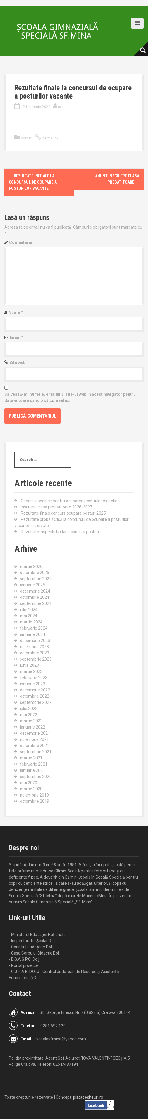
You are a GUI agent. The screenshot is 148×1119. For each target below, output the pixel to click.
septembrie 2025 (36, 578)
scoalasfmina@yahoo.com (61, 1039)
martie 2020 (31, 789)
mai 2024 (28, 615)
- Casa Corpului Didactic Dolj (34, 953)
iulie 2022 (29, 708)
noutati (27, 138)
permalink (50, 138)
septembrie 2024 (36, 603)
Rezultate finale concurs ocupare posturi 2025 (63, 513)
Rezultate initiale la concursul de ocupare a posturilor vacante (33, 182)
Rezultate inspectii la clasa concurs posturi (60, 531)
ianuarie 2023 (32, 683)
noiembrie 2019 (34, 795)
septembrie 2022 (36, 702)
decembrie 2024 (35, 591)
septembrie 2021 (36, 751)
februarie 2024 (33, 628)
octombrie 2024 (34, 597)
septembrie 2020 (36, 776)
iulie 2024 (29, 609)
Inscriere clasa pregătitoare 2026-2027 (56, 507)
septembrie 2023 (36, 659)
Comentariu (20, 242)
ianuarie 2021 (32, 770)
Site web (17, 362)
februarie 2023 (33, 677)
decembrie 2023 (35, 640)
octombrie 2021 (34, 745)
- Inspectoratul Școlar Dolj (32, 940)
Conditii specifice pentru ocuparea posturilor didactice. (70, 500)
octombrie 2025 (34, 572)
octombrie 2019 (34, 801)
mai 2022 (28, 714)
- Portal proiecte (23, 965)
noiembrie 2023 (34, 646)
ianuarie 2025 (32, 585)
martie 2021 (31, 758)
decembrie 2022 (35, 690)
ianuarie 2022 (32, 727)
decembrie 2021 (35, 733)
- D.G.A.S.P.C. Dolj (24, 959)
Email (16, 337)
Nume (15, 312)
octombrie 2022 (34, 696)
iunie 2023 (29, 665)
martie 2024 (31, 622)
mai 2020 (28, 782)
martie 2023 (31, 671)
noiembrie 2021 (34, 739)
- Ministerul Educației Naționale (37, 934)
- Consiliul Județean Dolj (31, 947)
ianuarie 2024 (32, 634)
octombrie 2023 (34, 653)
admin (63, 106)
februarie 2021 (33, 764)
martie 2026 (31, 566)
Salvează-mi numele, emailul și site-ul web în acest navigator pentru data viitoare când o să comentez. (70, 397)
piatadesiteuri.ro (88, 1097)
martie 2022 (31, 721)
